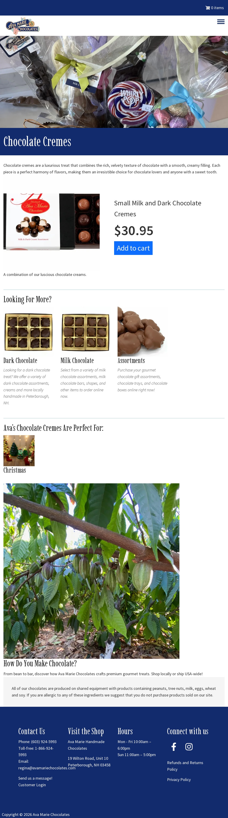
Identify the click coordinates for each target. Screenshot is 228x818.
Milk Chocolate (77, 360)
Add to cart (133, 248)
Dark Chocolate (20, 360)
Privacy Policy (179, 779)
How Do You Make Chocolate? (40, 663)
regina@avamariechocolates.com (47, 767)
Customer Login (32, 784)
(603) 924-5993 (44, 741)
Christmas (14, 470)
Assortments (131, 360)
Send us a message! (35, 778)
